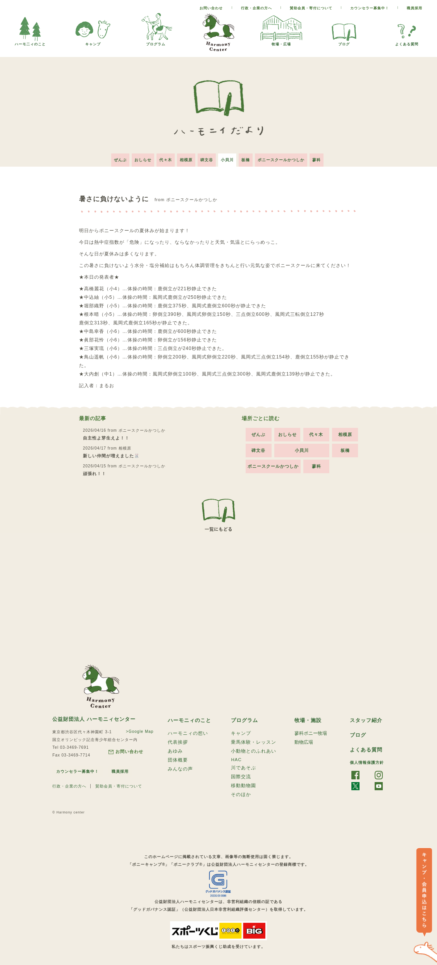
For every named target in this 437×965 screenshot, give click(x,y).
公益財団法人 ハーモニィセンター (96, 716)
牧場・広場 (281, 42)
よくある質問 (406, 42)
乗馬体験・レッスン (253, 741)
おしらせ (136, 157)
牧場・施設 (308, 718)
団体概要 (178, 760)
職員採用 (414, 8)
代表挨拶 (178, 741)
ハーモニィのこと (191, 718)
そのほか (241, 798)
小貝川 (229, 157)
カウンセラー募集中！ (369, 8)
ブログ (344, 42)
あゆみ (175, 750)
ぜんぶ (111, 157)
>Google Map (135, 729)
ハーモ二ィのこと (30, 42)
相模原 (183, 157)
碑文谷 (206, 157)
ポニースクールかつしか (288, 157)
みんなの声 (180, 770)
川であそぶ (243, 769)
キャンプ (93, 42)
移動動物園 (243, 788)
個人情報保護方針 (367, 761)
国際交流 (241, 778)
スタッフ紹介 (367, 718)
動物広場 (303, 741)
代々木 (161, 157)
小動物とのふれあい (253, 750)
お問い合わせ (211, 8)
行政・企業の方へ (256, 8)
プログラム (155, 42)
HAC (236, 760)
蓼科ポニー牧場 (310, 731)
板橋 (250, 157)
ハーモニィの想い (188, 731)
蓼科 (326, 157)
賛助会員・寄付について (311, 8)
